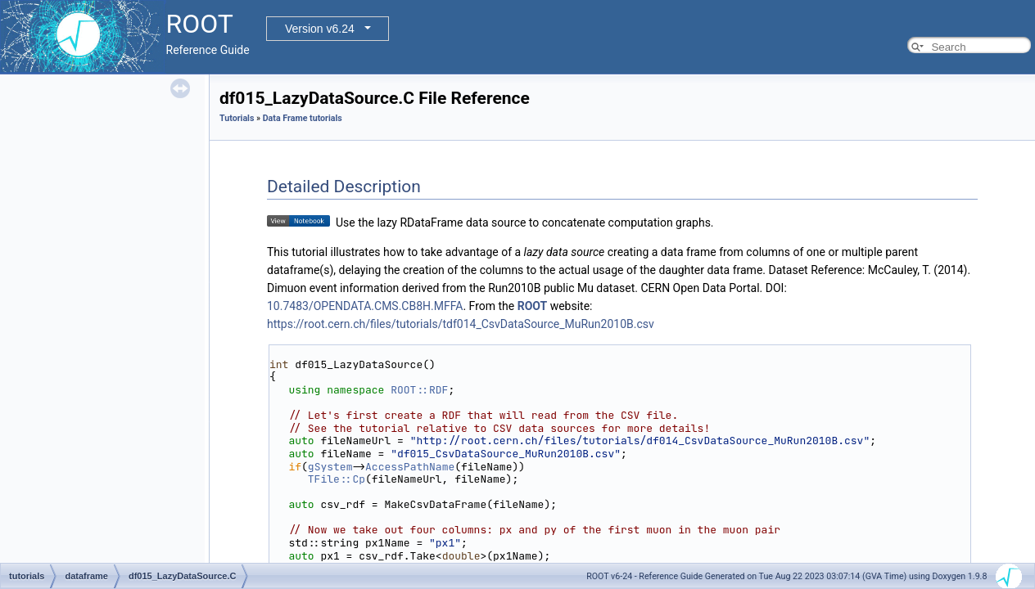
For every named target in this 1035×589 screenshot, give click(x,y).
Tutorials (236, 118)
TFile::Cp (336, 479)
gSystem (330, 467)
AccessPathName (409, 467)
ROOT (533, 305)
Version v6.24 (320, 28)
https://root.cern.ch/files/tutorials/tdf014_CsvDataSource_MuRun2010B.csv (460, 323)
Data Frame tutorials (302, 118)
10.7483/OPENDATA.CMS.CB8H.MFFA (365, 305)
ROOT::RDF (419, 390)
